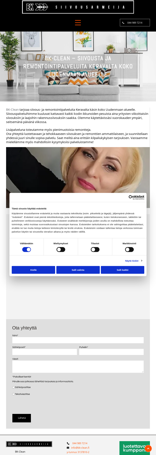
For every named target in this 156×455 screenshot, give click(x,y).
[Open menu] (78, 22)
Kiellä (33, 270)
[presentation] (35, 405)
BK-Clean (12, 110)
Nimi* (15, 335)
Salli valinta (78, 270)
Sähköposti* (19, 347)
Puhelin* (83, 347)
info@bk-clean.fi (80, 447)
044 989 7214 (79, 443)
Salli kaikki (122, 270)
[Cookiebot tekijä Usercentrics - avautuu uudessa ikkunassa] (131, 197)
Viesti (15, 359)
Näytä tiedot (131, 260)
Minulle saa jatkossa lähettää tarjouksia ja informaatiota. (43, 381)
